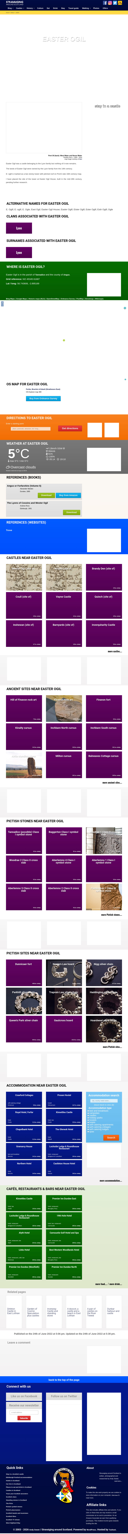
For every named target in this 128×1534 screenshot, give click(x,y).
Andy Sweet (33, 1530)
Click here (115, 1496)
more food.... (99, 1284)
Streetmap (98, 298)
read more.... (117, 1482)
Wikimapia (109, 298)
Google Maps (23, 298)
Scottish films (11, 1517)
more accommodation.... (109, 1181)
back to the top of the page (64, 1380)
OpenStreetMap (58, 298)
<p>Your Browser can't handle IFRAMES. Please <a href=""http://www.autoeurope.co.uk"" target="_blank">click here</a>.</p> (103, 1068)
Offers (105, 8)
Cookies (92, 1488)
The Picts (10, 1504)
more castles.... (114, 652)
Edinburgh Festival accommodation (20, 1478)
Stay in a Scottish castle (16, 1475)
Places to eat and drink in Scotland (20, 1488)
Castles (19, 8)
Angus (68, 274)
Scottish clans (12, 1498)
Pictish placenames (14, 1511)
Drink (55, 8)
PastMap (88, 298)
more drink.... (115, 1284)
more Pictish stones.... (110, 915)
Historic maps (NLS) (40, 298)
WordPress (91, 1530)
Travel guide (73, 8)
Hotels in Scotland (13, 1481)
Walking (85, 8)
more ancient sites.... (111, 783)
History (30, 8)
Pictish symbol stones (15, 1507)
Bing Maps (11, 298)
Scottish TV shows (13, 1520)
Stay (63, 8)
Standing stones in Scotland (17, 1501)
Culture (40, 8)
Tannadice (40, 274)
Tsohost (113, 1530)
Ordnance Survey (74, 298)
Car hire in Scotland (14, 1485)
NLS (80, 159)
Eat (48, 8)
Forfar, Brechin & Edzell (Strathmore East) (45, 389)
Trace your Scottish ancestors (18, 1494)
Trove (9, 531)
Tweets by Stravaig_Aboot (55, 1402)
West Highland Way (14, 1524)
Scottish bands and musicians (18, 1514)
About (90, 1468)
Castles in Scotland (14, 1491)
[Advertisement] (103, 671)
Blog (10, 8)
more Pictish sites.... (111, 1047)
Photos (96, 8)
